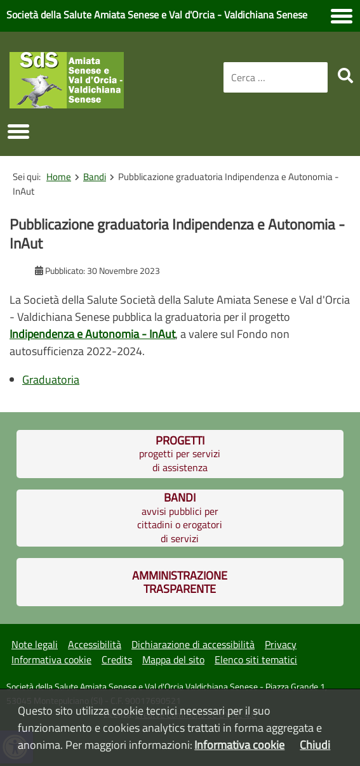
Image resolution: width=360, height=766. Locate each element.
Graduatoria (50, 379)
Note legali (34, 644)
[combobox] (275, 77)
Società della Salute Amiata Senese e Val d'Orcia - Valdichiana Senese (156, 14)
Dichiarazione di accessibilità (193, 644)
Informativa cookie (51, 659)
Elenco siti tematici (256, 659)
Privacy (281, 644)
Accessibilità (94, 644)
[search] (345, 75)
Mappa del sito (173, 659)
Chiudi (315, 744)
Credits (117, 659)
